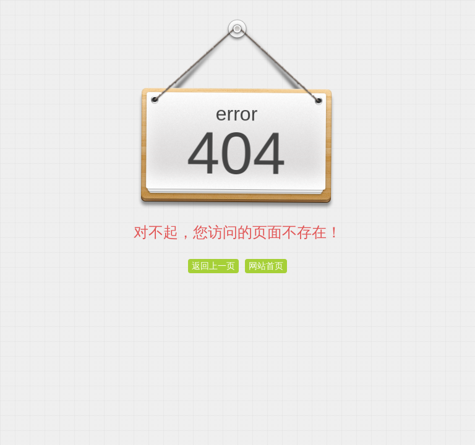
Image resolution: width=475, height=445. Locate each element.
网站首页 (266, 266)
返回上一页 (213, 266)
